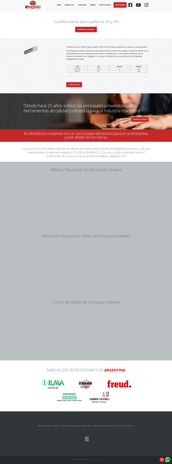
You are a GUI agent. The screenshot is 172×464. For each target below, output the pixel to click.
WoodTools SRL (80, 459)
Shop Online (120, 5)
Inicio (59, 5)
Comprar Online (86, 29)
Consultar (74, 85)
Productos (70, 5)
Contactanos (105, 5)
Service (93, 5)
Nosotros (83, 5)
